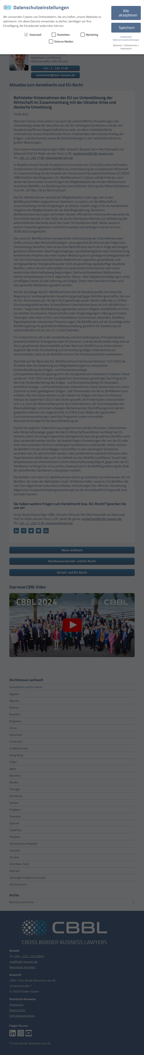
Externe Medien (61, 41)
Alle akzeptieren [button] (128, 13)
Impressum (126, 48)
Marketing (89, 35)
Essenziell (32, 35)
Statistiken (61, 35)
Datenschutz (131, 45)
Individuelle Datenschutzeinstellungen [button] (126, 38)
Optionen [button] (118, 45)
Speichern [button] (127, 27)
